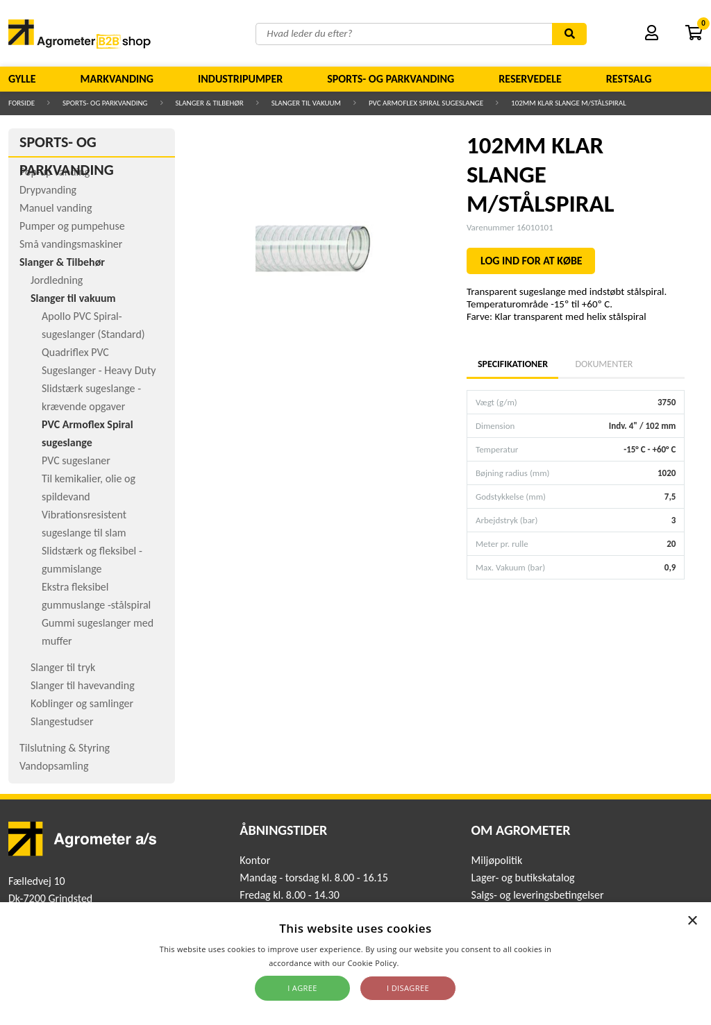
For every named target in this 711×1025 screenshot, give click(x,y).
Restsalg (629, 78)
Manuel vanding (55, 207)
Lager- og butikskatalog (523, 877)
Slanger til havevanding (83, 685)
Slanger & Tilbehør (210, 103)
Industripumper (240, 78)
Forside (21, 103)
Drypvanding (47, 189)
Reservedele (530, 78)
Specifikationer (512, 364)
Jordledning (57, 280)
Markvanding (117, 78)
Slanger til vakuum (306, 103)
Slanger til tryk (63, 667)
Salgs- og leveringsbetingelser (537, 894)
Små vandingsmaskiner (70, 244)
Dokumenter (604, 364)
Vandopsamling (53, 765)
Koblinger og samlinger (82, 703)
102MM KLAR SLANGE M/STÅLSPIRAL (568, 103)
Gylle (22, 78)
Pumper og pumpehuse (72, 225)
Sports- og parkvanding (390, 78)
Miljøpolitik (497, 860)
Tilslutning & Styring (64, 747)
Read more (421, 963)
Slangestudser (62, 721)
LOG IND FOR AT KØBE (531, 260)
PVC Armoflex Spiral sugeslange (426, 103)
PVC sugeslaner (76, 460)
